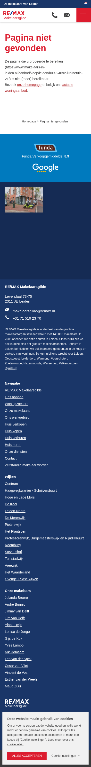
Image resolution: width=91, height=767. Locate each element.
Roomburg (13, 545)
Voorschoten (59, 358)
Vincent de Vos (16, 673)
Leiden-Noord (15, 511)
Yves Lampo (14, 645)
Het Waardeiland (17, 572)
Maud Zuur (13, 686)
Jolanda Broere (16, 598)
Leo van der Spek (18, 659)
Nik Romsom (14, 652)
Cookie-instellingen (63, 756)
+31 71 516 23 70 (27, 318)
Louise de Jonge (17, 632)
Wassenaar (50, 363)
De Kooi (11, 504)
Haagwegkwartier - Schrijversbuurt (31, 490)
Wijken (10, 477)
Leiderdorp (28, 358)
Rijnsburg (11, 368)
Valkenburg (66, 363)
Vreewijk (11, 565)
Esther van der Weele (21, 679)
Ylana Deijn (13, 625)
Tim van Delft (15, 618)
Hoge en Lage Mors (20, 497)
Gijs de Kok (13, 638)
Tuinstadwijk (14, 559)
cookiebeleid (15, 744)
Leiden (78, 353)
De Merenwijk (15, 518)
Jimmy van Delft (17, 611)
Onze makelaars (18, 591)
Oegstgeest (12, 358)
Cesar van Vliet (16, 666)
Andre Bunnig (15, 604)
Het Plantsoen (15, 531)
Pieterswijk (13, 525)
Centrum (11, 484)
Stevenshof (13, 552)
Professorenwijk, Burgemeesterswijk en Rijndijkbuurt (44, 538)
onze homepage (29, 85)
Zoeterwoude (13, 363)
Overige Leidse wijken (21, 579)
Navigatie (81, 15)
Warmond (43, 358)
